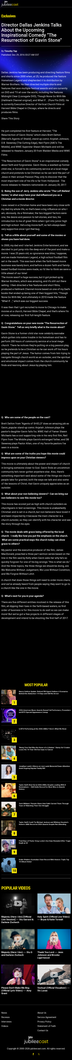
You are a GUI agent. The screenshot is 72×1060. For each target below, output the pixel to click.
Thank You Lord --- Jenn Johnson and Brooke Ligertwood (50, 955)
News (4, 1012)
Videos (4, 1026)
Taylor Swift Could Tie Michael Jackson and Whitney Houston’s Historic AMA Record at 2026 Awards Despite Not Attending (43, 823)
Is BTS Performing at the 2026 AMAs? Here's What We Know (42, 729)
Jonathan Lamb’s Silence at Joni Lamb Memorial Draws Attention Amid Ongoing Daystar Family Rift (44, 767)
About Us (41, 1012)
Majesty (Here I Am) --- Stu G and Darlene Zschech (16, 953)
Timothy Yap (10, 51)
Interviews (6, 1021)
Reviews (5, 1017)
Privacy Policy (44, 1021)
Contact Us (42, 1030)
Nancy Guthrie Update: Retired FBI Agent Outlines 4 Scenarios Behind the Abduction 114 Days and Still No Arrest (43, 693)
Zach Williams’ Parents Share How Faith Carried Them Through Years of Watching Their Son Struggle (44, 805)
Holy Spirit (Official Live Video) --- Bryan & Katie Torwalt (53, 918)
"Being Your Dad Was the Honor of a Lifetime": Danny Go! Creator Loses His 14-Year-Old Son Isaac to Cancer (44, 749)
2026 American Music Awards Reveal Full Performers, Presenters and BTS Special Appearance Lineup (45, 711)
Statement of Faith (46, 1026)
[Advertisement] (36, 669)
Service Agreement (46, 1017)
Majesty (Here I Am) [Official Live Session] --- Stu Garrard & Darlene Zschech (17, 919)
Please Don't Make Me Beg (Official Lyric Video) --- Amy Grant (16, 991)
